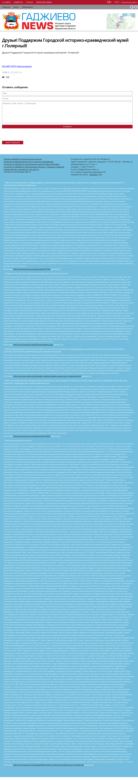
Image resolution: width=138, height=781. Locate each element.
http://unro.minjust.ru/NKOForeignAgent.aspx (33, 348)
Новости (18, 2)
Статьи (29, 2)
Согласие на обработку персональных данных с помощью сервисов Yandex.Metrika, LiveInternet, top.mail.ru (34, 172)
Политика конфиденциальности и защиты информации (28, 165)
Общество (6, 7)
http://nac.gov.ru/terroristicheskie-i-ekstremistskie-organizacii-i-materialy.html (47, 380)
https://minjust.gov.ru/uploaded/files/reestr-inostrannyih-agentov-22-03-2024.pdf (48, 769)
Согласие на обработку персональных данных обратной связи (31, 168)
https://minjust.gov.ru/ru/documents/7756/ (31, 273)
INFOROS (94, 178)
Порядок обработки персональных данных (23, 163)
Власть (16, 7)
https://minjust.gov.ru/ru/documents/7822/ (31, 440)
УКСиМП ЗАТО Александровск (17, 66)
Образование (27, 7)
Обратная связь (44, 2)
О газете (6, 2)
